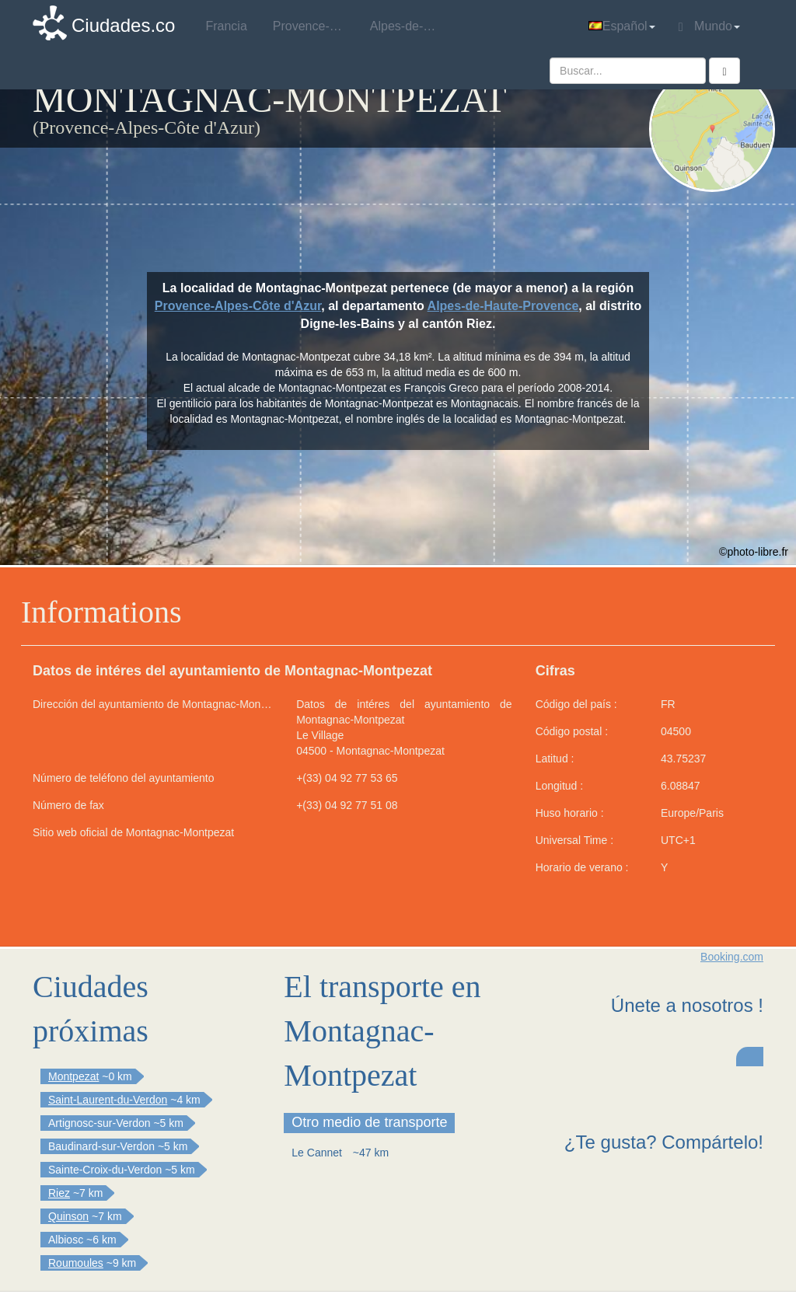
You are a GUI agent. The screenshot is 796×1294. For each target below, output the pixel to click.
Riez (59, 1193)
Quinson (68, 1216)
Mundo (709, 26)
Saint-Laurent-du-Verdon (107, 1099)
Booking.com (731, 956)
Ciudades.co (123, 25)
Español (621, 26)
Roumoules (75, 1263)
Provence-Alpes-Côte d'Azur (238, 305)
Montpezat (73, 1076)
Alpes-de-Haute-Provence (503, 305)
